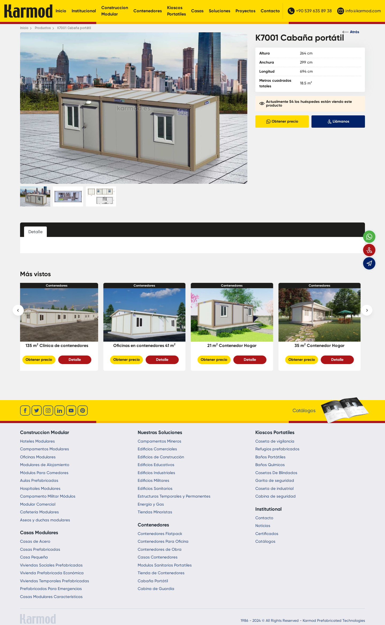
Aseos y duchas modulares (45, 520)
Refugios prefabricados (277, 449)
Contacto (270, 10)
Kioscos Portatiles (176, 11)
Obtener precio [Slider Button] (43, 359)
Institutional (268, 509)
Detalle (79, 359)
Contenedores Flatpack (160, 533)
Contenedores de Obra (160, 549)
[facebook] (25, 410)
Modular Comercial (37, 504)
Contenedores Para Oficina (163, 541)
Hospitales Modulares (40, 488)
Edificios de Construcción (161, 457)
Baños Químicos (270, 464)
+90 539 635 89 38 (310, 10)
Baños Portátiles (270, 457)
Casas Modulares (39, 533)
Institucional (84, 10)
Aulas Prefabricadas (39, 480)
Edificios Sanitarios (155, 488)
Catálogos (265, 541)
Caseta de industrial (274, 488)
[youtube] (71, 410)
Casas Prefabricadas (40, 549)
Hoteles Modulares (37, 441)
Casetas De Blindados (276, 472)
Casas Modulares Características (51, 596)
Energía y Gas (151, 504)
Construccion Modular (114, 11)
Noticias (262, 525)
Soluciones (219, 10)
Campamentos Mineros (159, 441)
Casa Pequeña (34, 557)
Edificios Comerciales (157, 449)
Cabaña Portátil (153, 581)
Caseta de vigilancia (274, 441)
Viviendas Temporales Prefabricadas (54, 581)
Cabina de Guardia (156, 588)
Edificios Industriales (156, 472)
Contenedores (147, 10)
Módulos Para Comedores (44, 472)
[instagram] (48, 410)
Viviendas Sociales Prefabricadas (51, 565)
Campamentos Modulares (44, 449)
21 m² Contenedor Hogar (236, 345)
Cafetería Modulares (39, 512)
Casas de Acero (35, 541)
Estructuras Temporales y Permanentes (174, 496)
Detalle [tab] (35, 231)
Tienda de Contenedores (161, 573)
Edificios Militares (153, 480)
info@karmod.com (359, 10)
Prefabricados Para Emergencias (51, 588)
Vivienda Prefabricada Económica (52, 573)
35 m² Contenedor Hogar (324, 345)
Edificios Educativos (156, 464)
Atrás (350, 32)
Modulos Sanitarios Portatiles (165, 565)
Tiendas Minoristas (155, 512)
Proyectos (245, 10)
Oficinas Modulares (38, 457)
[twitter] (37, 410)
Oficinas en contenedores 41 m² (149, 345)
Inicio (61, 10)
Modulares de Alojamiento (44, 464)
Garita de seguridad (274, 480)
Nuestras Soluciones (160, 432)
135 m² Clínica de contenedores (61, 345)
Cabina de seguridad (275, 496)
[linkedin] (60, 410)
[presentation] (18, 310)
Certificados (266, 533)
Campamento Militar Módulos (47, 496)
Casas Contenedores (158, 557)
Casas (197, 10)
